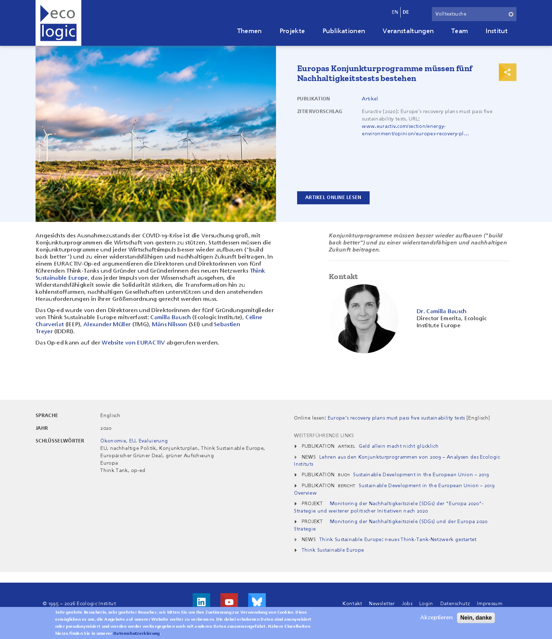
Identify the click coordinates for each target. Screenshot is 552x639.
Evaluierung (153, 441)
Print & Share (507, 72)
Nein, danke (476, 619)
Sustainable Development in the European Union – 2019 (421, 474)
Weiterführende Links (324, 435)
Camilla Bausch (171, 318)
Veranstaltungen (408, 31)
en (395, 12)
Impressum (489, 603)
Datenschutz (455, 603)
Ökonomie (113, 441)
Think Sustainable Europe (333, 550)
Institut (496, 31)
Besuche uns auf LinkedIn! (201, 602)
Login (426, 603)
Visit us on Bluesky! (257, 602)
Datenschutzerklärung (136, 635)
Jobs (407, 603)
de (406, 12)
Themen (249, 31)
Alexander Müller (107, 325)
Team (459, 31)
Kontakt (352, 603)
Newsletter (382, 603)
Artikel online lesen (333, 197)
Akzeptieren (436, 619)
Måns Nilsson (170, 325)
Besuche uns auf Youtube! (229, 602)
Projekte (292, 31)
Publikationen (343, 31)
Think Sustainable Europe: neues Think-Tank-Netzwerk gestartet (398, 539)
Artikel (370, 99)
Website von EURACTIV (134, 343)
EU (132, 441)
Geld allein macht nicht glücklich (399, 446)
